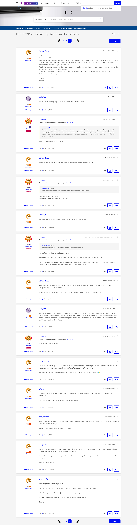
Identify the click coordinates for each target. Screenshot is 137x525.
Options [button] (114, 34)
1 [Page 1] (63, 41)
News (55, 3)
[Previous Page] (60, 41)
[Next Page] (77, 41)
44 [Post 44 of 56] (42, 469)
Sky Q (68, 12)
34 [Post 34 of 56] (42, 170)
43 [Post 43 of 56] (42, 435)
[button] (117, 51)
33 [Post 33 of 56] (42, 148)
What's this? (28, 60)
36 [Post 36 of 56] (42, 227)
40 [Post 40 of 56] (42, 351)
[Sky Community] (29, 3)
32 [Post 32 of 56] (42, 110)
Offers (78, 3)
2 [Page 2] (66, 41)
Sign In (117, 3)
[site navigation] (17, 3)
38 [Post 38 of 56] (42, 299)
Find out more (70, 122)
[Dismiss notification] (118, 8)
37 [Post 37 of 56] (42, 271)
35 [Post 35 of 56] (42, 205)
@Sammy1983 (46, 128)
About (70, 3)
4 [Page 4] (73, 41)
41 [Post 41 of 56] (42, 379)
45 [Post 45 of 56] (42, 513)
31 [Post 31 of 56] (42, 87)
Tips (63, 3)
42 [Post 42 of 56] (42, 407)
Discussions (45, 3)
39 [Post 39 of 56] (42, 326)
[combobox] (72, 19)
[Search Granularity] (40, 19)
